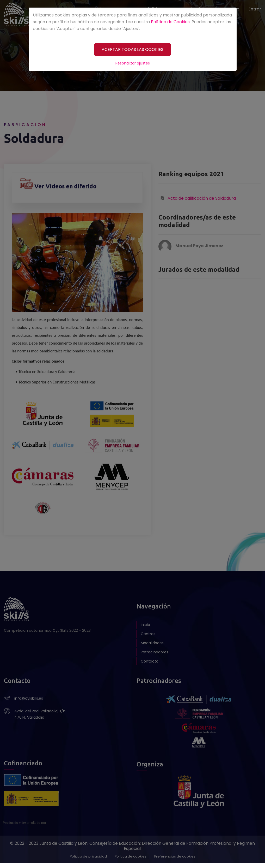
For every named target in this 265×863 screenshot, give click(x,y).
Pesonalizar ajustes (132, 63)
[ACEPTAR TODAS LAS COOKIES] (132, 49)
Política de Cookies (170, 22)
